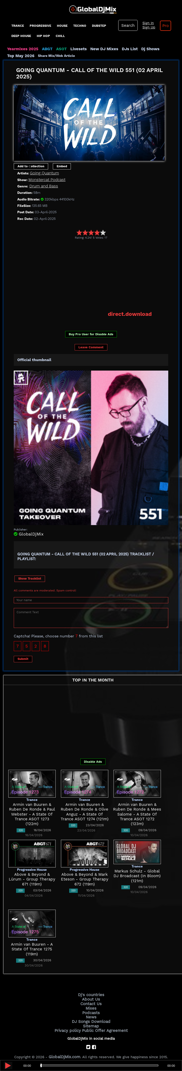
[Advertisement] (98, 274)
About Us (91, 997)
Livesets (72, 49)
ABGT (43, 49)
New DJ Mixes (95, 49)
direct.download (132, 313)
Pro (162, 25)
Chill (60, 36)
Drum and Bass (42, 186)
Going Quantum (43, 173)
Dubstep (99, 25)
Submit (23, 657)
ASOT (56, 49)
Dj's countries (91, 993)
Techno (79, 25)
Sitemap (91, 1021)
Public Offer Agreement (103, 1025)
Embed (62, 166)
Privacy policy (70, 1025)
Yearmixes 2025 (21, 49)
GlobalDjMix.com (64, 1051)
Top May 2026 (162, 49)
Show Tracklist (29, 577)
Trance (17, 25)
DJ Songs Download (91, 1017)
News (91, 1013)
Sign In (145, 23)
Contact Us (91, 1001)
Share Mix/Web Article (25, 55)
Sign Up (146, 27)
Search (127, 25)
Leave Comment (91, 346)
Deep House (21, 36)
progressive (40, 25)
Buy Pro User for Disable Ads (91, 333)
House (62, 25)
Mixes (91, 1005)
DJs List (119, 49)
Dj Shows (138, 49)
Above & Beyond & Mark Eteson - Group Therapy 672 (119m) (84, 878)
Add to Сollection (31, 166)
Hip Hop (43, 36)
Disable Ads (93, 760)
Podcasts (91, 1009)
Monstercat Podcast (45, 179)
